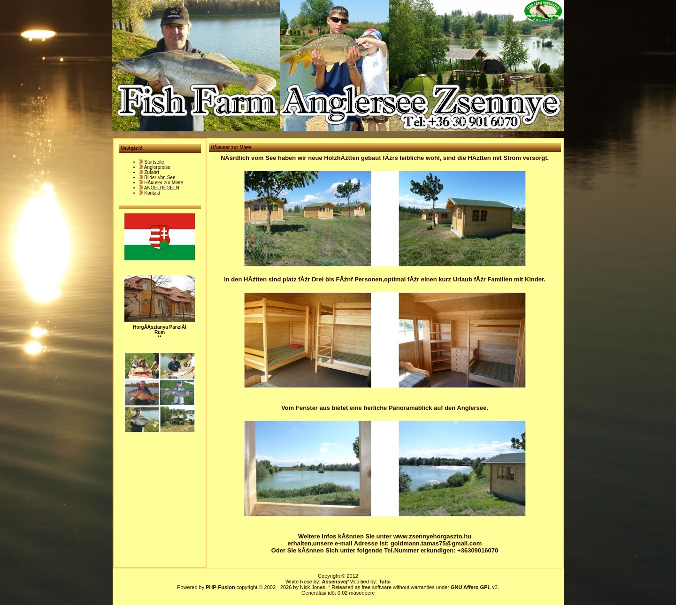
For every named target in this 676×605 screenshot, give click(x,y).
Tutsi (385, 581)
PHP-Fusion (220, 587)
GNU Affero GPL (471, 587)
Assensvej (334, 581)
